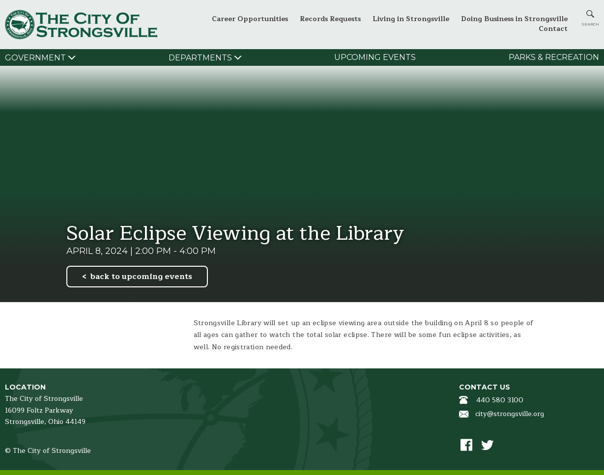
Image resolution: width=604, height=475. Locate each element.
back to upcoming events (141, 276)
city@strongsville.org (509, 413)
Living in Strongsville (411, 19)
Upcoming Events (375, 57)
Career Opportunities (250, 19)
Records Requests (330, 19)
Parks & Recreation (554, 57)
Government (35, 57)
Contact (553, 28)
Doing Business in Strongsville (514, 19)
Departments (200, 57)
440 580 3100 (499, 400)
